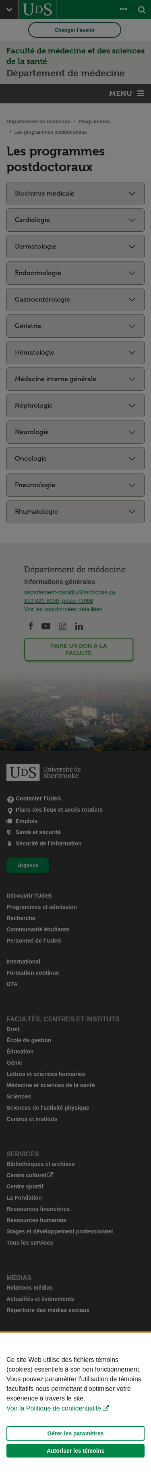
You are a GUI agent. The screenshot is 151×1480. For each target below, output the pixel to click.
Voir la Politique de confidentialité (53, 1408)
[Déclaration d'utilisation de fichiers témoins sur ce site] (75, 1406)
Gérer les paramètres (75, 1433)
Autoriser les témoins (75, 1450)
